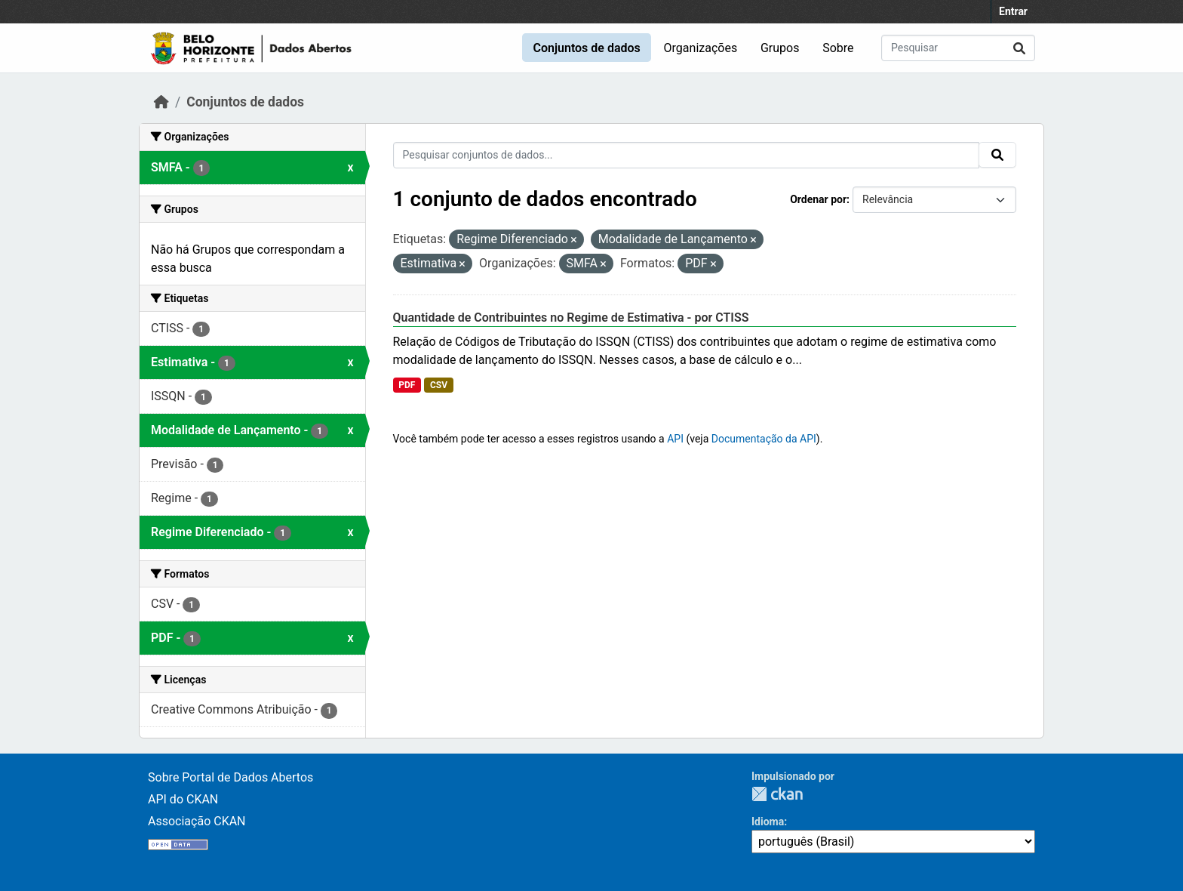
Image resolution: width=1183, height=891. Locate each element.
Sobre (837, 48)
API (675, 439)
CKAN (777, 794)
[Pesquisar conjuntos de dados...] (958, 48)
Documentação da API (763, 439)
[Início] (161, 101)
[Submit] (1019, 48)
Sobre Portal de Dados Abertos (230, 777)
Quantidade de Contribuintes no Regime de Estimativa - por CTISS (571, 317)
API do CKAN (183, 799)
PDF (406, 385)
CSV (438, 385)
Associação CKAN (197, 821)
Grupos (780, 48)
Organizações (701, 48)
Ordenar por (818, 199)
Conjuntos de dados (586, 48)
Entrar (1013, 11)
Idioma (767, 821)
